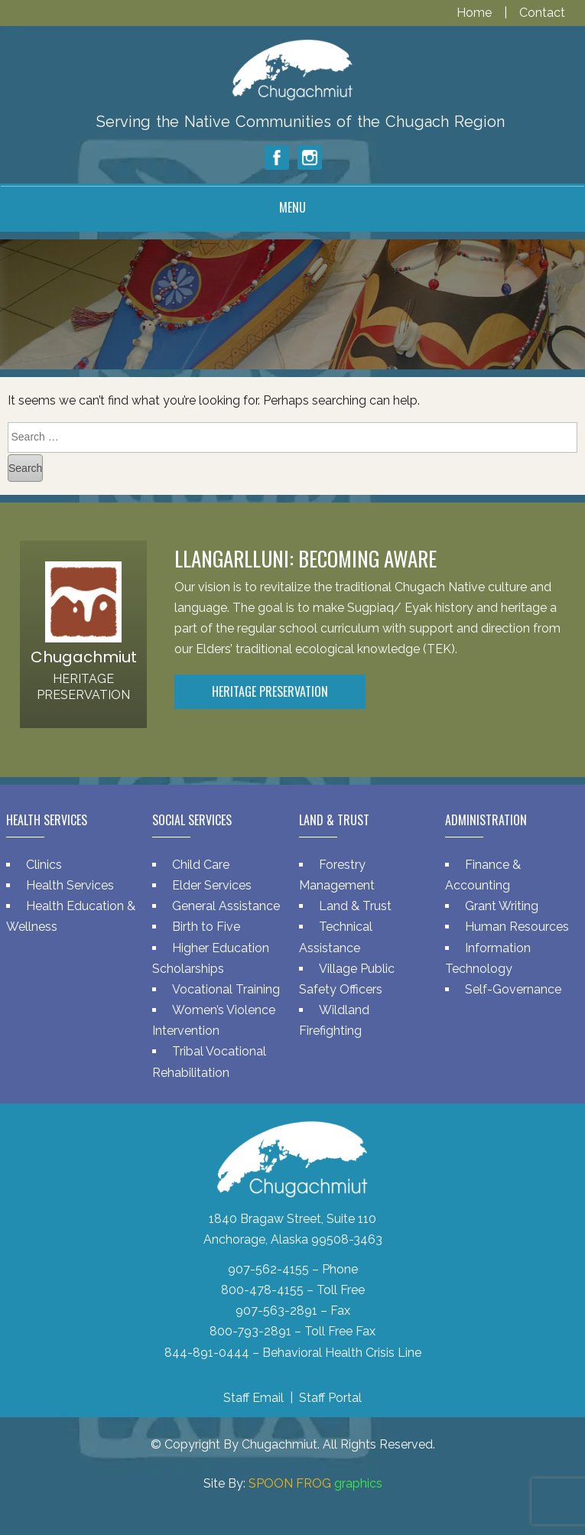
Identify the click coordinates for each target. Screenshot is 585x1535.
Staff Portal (330, 1397)
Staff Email (253, 1397)
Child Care (200, 864)
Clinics (44, 864)
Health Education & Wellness (70, 916)
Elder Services (212, 885)
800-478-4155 (262, 1290)
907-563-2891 (276, 1310)
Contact (542, 12)
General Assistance (226, 906)
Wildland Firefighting (334, 1020)
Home (476, 12)
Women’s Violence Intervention (213, 1020)
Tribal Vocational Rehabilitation (209, 1061)
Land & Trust (355, 906)
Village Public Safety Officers (347, 979)
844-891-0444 (206, 1352)
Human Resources (517, 926)
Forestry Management (337, 875)
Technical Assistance (335, 936)
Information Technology (488, 958)
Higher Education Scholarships (210, 958)
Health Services (70, 885)
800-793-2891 (250, 1331)
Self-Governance (513, 989)
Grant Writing (501, 906)
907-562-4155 (268, 1269)
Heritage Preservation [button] (270, 691)
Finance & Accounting (483, 875)
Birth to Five (206, 926)
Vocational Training (226, 989)
